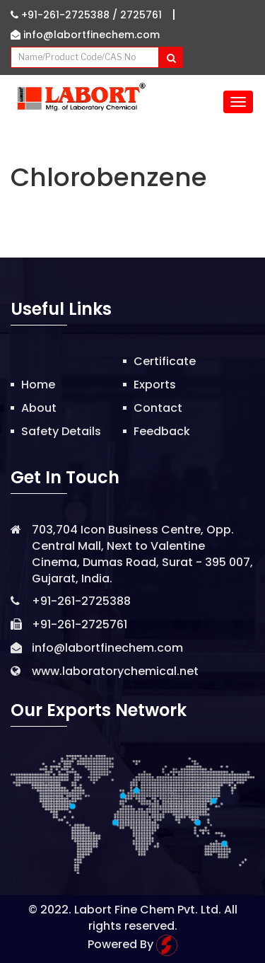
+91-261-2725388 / (65, 15)
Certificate (165, 361)
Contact (158, 408)
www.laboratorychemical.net (115, 671)
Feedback (162, 431)
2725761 (141, 15)
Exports (155, 384)
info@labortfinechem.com (85, 35)
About (39, 408)
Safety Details (61, 431)
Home (38, 384)
